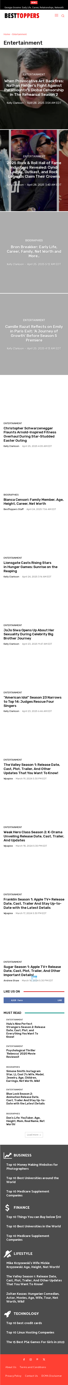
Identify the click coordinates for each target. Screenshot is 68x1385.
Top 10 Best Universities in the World (33, 1226)
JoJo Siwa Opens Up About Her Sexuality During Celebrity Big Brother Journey (29, 634)
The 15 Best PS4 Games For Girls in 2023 (35, 1342)
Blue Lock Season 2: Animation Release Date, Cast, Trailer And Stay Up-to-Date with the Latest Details (26, 1098)
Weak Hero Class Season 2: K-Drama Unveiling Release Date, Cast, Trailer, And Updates (34, 836)
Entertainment (34, 74)
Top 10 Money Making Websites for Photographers (32, 1166)
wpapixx (8, 778)
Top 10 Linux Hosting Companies (30, 1332)
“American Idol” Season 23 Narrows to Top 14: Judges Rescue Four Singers (32, 701)
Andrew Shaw (11, 980)
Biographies (34, 240)
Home (7, 34)
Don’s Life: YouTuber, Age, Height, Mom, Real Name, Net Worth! (25, 1121)
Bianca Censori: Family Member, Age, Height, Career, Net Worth (34, 502)
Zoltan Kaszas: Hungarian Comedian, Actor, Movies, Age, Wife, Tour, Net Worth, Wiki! (32, 1297)
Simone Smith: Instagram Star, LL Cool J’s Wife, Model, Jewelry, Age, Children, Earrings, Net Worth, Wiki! (25, 1076)
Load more (34, 1134)
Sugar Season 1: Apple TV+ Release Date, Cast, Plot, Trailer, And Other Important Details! (32, 971)
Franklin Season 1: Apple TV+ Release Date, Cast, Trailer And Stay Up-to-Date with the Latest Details (34, 903)
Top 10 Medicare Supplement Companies (27, 1193)
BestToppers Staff (14, 509)
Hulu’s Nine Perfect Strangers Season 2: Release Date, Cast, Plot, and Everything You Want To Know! (25, 1030)
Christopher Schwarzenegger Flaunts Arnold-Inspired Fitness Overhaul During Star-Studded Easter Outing (30, 434)
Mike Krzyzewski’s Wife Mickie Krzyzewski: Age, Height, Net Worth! (33, 1265)
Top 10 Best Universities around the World (32, 1180)
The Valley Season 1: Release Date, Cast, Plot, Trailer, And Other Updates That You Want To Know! (32, 769)
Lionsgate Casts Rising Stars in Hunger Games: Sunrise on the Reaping (30, 567)
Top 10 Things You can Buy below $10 (33, 1217)
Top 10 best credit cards (24, 1323)
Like (60, 1000)
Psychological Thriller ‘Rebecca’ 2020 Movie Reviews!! (21, 1054)
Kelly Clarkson (11, 446)
